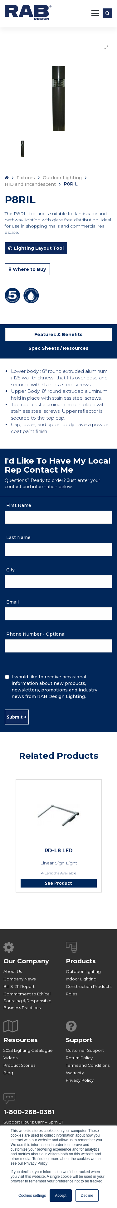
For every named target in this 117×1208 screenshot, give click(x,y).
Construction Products (88, 986)
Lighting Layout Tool (36, 248)
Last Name (18, 537)
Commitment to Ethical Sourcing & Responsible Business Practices (27, 1000)
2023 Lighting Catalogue (28, 1050)
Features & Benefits (58, 334)
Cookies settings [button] (32, 1195)
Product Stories (19, 1065)
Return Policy (79, 1057)
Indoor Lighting (81, 978)
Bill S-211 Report (19, 986)
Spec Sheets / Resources (58, 348)
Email (12, 602)
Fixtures (26, 177)
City (10, 570)
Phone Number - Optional (36, 634)
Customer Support (85, 1050)
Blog (8, 1072)
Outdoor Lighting (62, 177)
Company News (19, 978)
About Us (12, 971)
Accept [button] (60, 1195)
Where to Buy (27, 269)
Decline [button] (87, 1195)
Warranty (75, 1072)
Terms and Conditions (88, 1065)
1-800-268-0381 (29, 1112)
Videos (10, 1057)
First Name (18, 505)
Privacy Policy (80, 1080)
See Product (58, 883)
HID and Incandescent (30, 184)
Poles (71, 993)
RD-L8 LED (59, 851)
